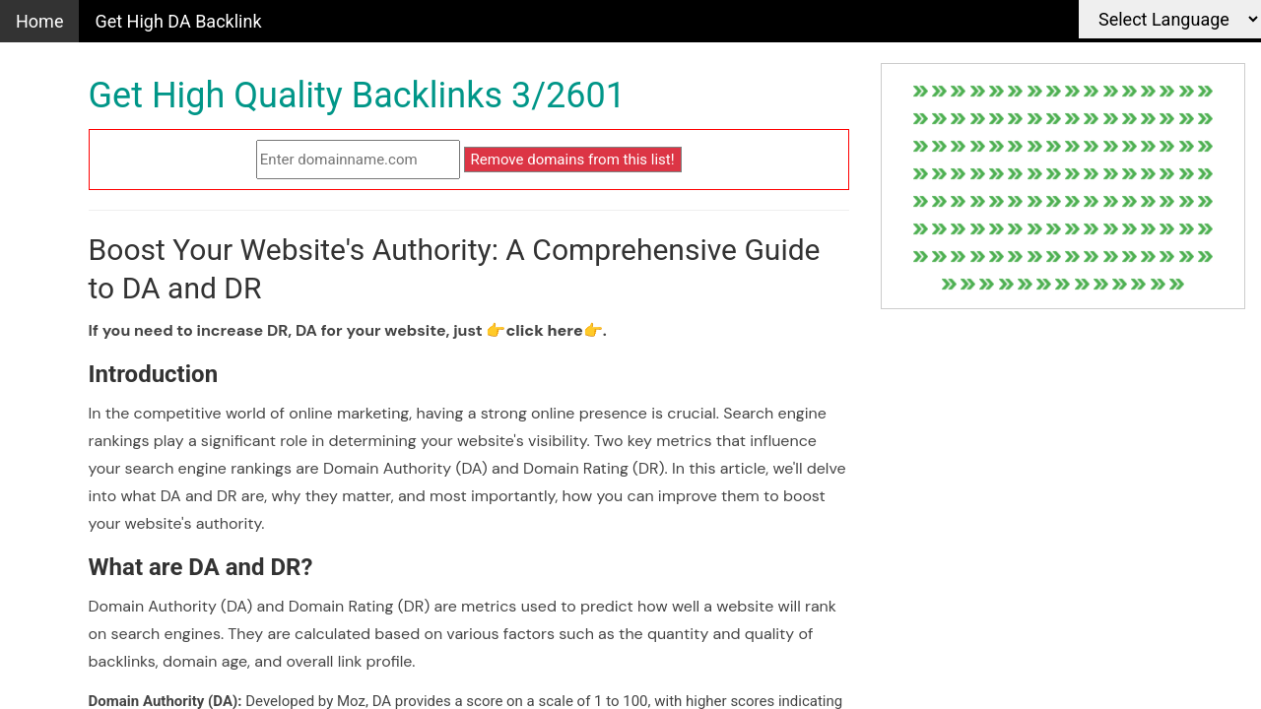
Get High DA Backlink (178, 21)
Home (39, 21)
